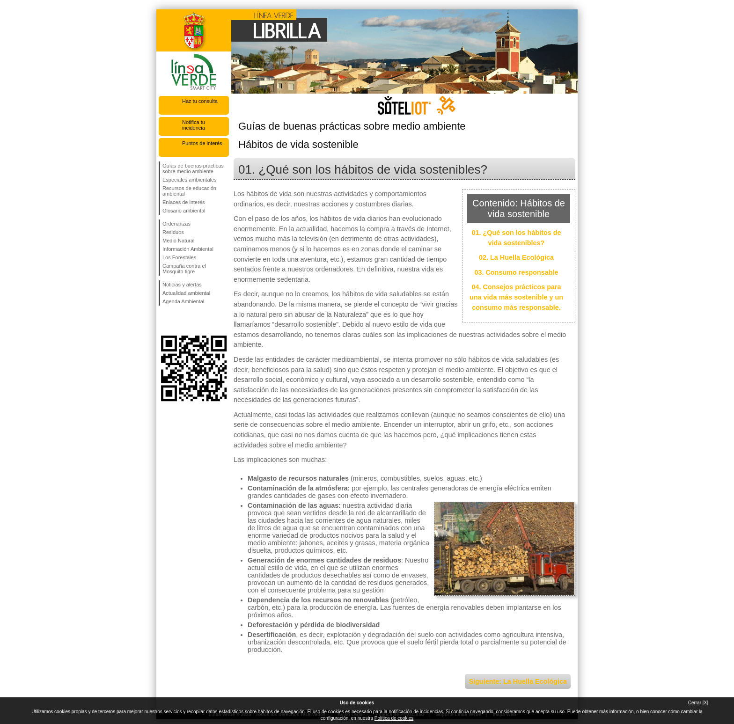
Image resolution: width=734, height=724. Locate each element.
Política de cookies (393, 718)
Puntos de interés (202, 143)
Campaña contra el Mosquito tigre (184, 268)
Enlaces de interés (183, 202)
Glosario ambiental (184, 210)
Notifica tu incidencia (193, 125)
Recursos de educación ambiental (189, 191)
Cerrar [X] (698, 702)
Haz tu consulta (200, 101)
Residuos (173, 232)
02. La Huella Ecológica (516, 257)
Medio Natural (178, 240)
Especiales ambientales (189, 180)
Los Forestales (179, 257)
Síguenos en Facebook (164, 320)
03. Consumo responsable (516, 272)
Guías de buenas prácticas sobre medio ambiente (193, 168)
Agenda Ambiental (183, 301)
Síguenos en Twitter (179, 320)
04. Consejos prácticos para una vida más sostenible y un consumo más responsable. (516, 297)
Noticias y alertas (182, 284)
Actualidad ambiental (186, 293)
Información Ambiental (187, 249)
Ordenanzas (176, 224)
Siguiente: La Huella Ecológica (518, 681)
